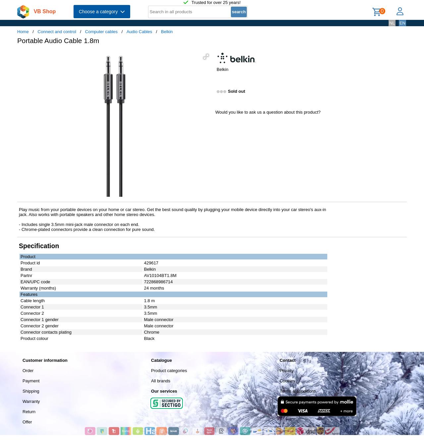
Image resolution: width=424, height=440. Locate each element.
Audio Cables (139, 31)
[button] (206, 56)
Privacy (287, 370)
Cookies (287, 380)
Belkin (167, 31)
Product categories (169, 370)
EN (402, 23)
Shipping (31, 391)
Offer (27, 421)
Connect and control (57, 31)
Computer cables (101, 31)
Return (29, 411)
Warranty (31, 401)
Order (28, 370)
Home (23, 31)
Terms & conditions (298, 391)
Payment (31, 380)
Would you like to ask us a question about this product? (268, 112)
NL (392, 23)
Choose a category (102, 11)
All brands (160, 380)
